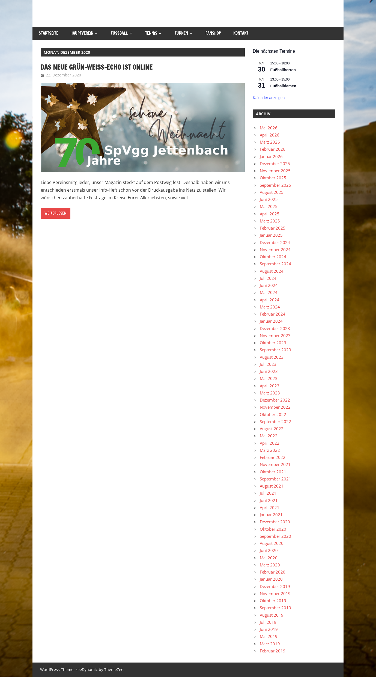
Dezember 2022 (275, 400)
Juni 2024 (269, 285)
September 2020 (275, 536)
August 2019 (272, 615)
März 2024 (270, 307)
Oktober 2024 (273, 256)
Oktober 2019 (273, 600)
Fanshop (213, 33)
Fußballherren (283, 70)
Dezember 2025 (275, 163)
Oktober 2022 (273, 414)
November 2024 (275, 249)
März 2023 (270, 393)
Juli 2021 (268, 493)
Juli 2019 (268, 622)
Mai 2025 (268, 206)
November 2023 (275, 335)
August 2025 (272, 192)
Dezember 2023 (275, 328)
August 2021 (272, 486)
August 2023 (272, 357)
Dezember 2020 (275, 521)
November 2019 (275, 593)
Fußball (119, 33)
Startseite (48, 33)
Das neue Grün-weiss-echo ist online (97, 67)
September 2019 (275, 607)
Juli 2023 (268, 364)
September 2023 (275, 349)
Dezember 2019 (275, 586)
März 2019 (270, 643)
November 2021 (275, 464)
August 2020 (272, 543)
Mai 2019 (268, 636)
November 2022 (275, 407)
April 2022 (269, 443)
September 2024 (275, 263)
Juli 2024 (268, 278)
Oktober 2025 (273, 177)
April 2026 (269, 135)
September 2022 (275, 421)
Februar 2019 (272, 651)
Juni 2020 (269, 550)
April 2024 (269, 299)
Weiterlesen (55, 213)
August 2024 (272, 271)
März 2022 (270, 450)
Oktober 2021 (273, 471)
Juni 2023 (269, 371)
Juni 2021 (269, 500)
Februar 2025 (272, 228)
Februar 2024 (272, 314)
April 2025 (269, 213)
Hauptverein (81, 33)
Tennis (151, 33)
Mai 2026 (268, 127)
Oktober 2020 (273, 529)
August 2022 (272, 428)
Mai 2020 (268, 557)
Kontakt (240, 33)
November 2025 (275, 170)
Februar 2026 (272, 149)
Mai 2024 (268, 292)
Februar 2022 (272, 457)
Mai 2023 (268, 378)
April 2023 (269, 385)
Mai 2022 (268, 435)
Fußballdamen (283, 86)
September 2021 (275, 479)
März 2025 (270, 221)
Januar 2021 (271, 514)
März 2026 (270, 142)
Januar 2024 (271, 321)
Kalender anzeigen (269, 98)
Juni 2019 (269, 629)
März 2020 (270, 565)
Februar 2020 (272, 572)
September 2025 (275, 185)
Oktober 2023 (273, 342)
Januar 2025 (271, 235)
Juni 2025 (269, 199)
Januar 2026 (271, 156)
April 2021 (269, 507)
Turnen (181, 33)
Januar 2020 (271, 579)
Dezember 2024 (275, 242)
